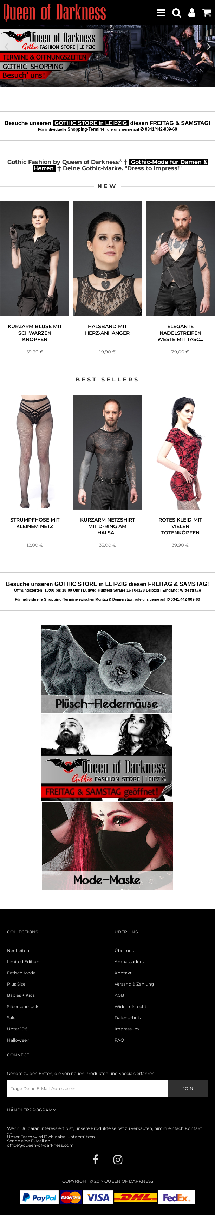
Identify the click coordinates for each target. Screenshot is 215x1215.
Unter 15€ (17, 1029)
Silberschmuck (22, 1007)
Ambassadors (129, 962)
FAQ (119, 1040)
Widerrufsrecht (130, 1007)
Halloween (18, 1040)
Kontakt (123, 973)
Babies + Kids (21, 995)
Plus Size (16, 984)
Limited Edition (23, 962)
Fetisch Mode (21, 973)
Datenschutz (128, 1018)
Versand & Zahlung (134, 984)
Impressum (127, 1029)
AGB (119, 995)
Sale (11, 1018)
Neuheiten (18, 950)
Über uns (124, 950)
